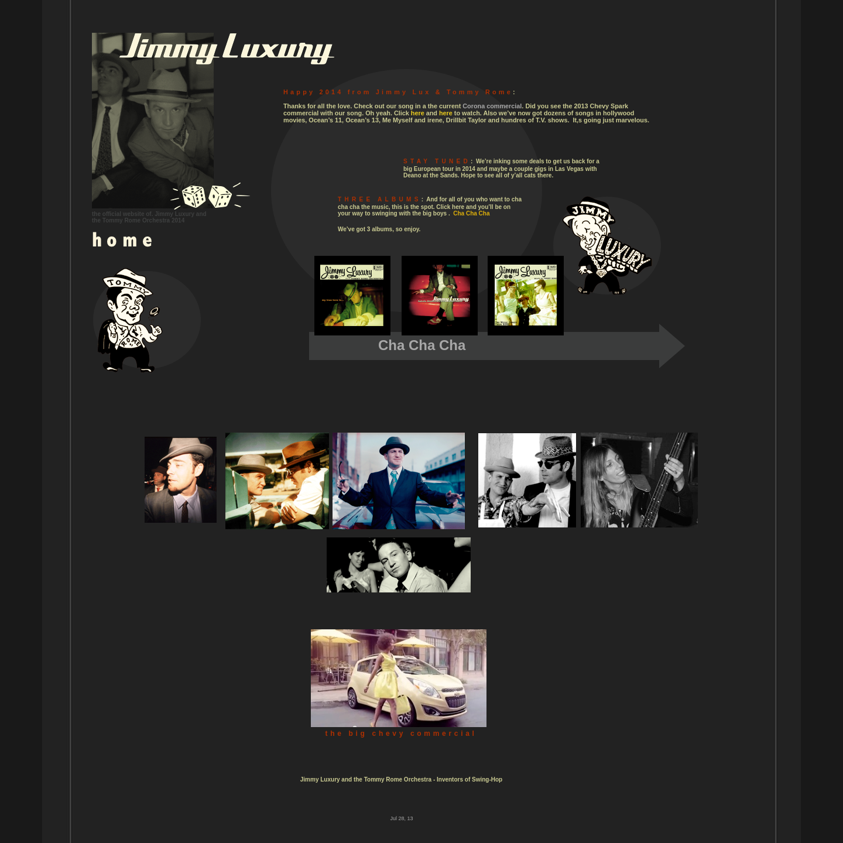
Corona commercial (492, 105)
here (417, 112)
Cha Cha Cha (471, 213)
